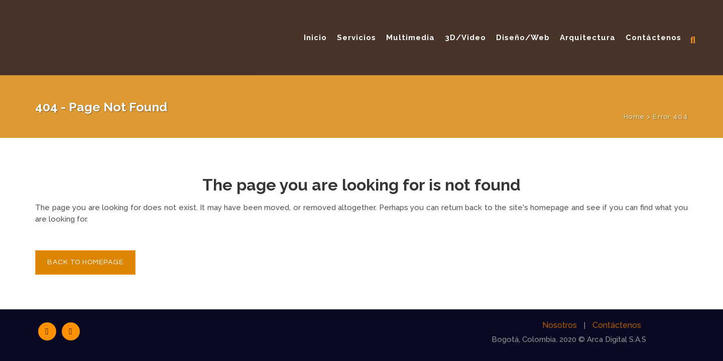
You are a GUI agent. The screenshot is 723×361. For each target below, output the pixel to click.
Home (634, 116)
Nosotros (559, 325)
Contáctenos (616, 325)
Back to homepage (85, 262)
